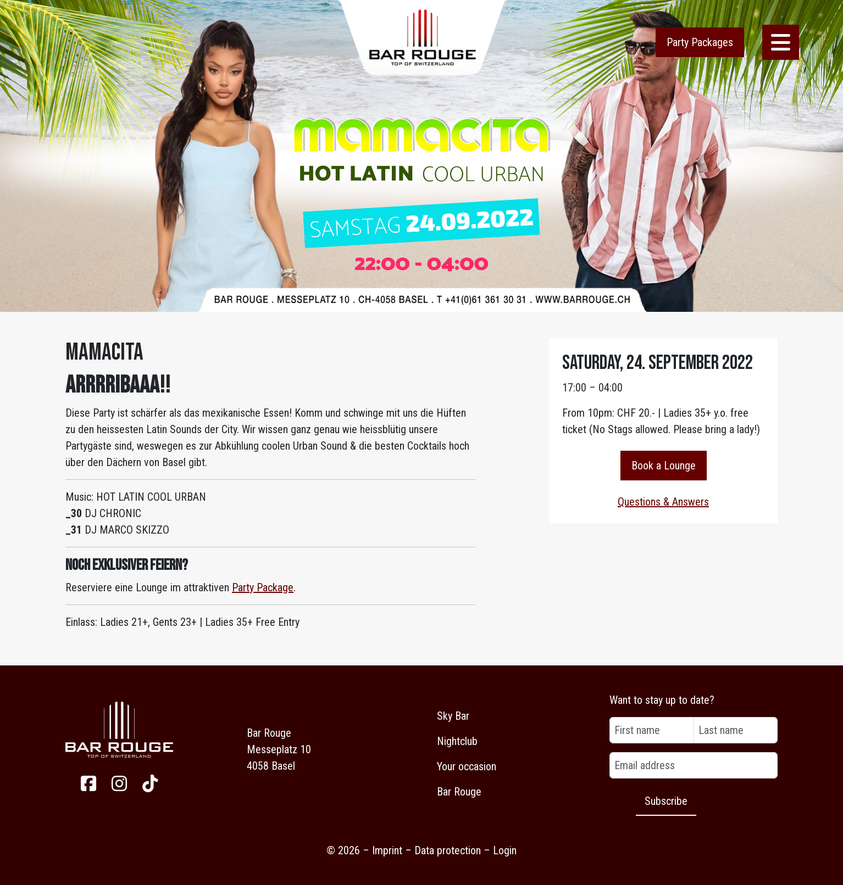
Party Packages (700, 42)
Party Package (262, 587)
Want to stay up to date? (661, 700)
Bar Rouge (459, 791)
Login (505, 850)
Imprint (387, 850)
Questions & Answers (663, 501)
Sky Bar (453, 715)
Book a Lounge (663, 465)
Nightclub (457, 741)
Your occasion (466, 766)
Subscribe (666, 801)
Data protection (447, 850)
